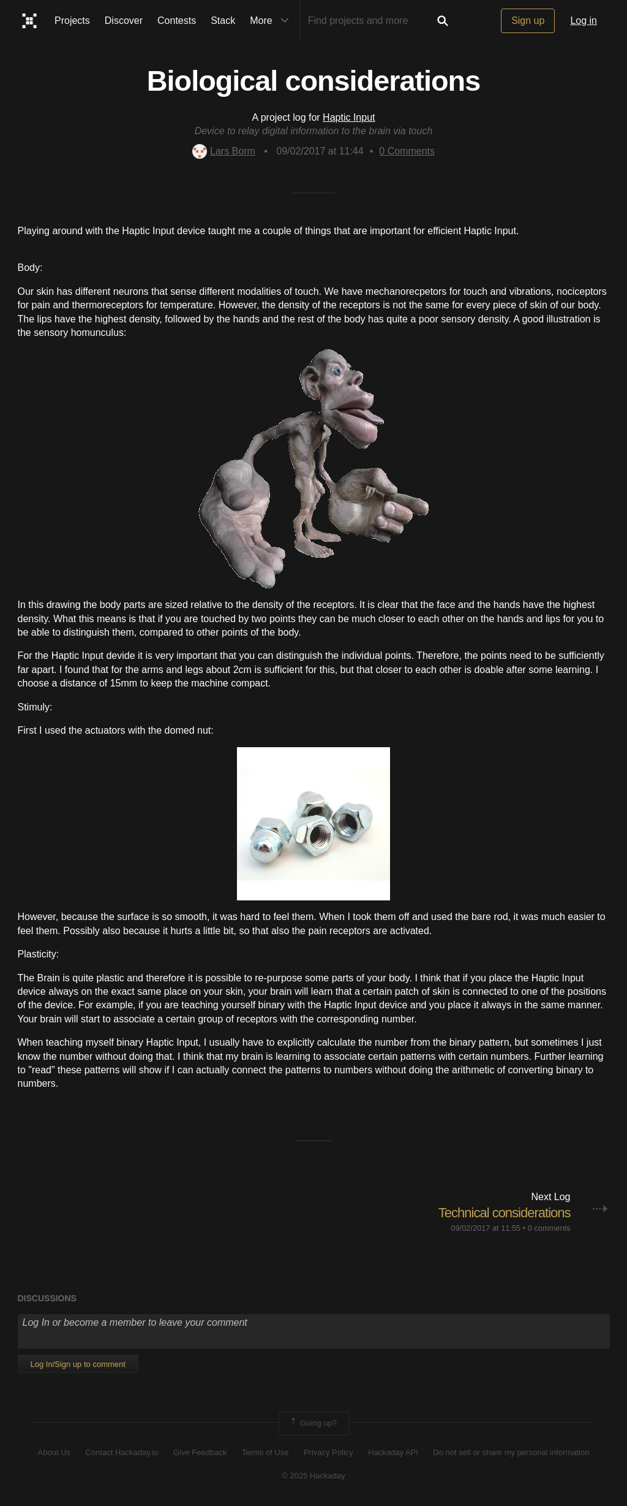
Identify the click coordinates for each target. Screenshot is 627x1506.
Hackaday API (393, 1452)
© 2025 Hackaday (313, 1475)
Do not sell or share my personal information (511, 1452)
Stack (223, 20)
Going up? (312, 1423)
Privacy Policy (328, 1452)
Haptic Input (349, 117)
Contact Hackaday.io (122, 1452)
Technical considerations (504, 1212)
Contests (176, 20)
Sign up (527, 20)
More (272, 20)
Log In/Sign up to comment (78, 1364)
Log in (583, 20)
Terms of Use (265, 1452)
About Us (54, 1452)
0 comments (549, 1228)
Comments (407, 151)
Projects (72, 20)
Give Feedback (200, 1452)
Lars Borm (223, 151)
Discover (124, 20)
